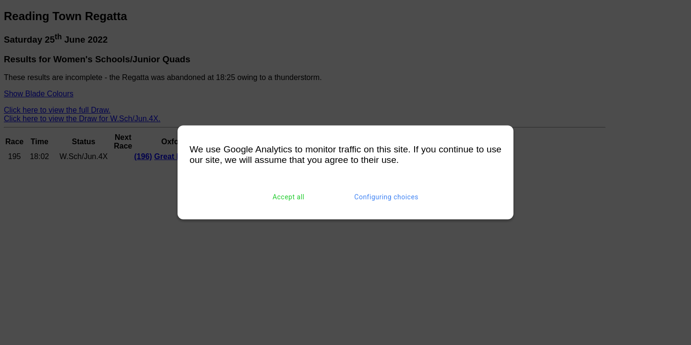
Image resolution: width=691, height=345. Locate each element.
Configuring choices (386, 197)
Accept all (289, 197)
